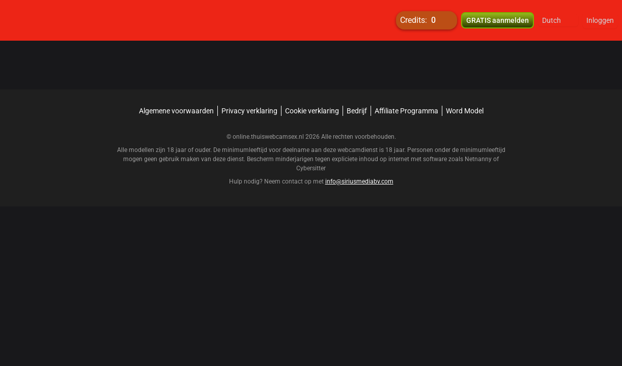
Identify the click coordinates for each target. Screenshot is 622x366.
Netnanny (479, 159)
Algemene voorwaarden (176, 111)
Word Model (465, 111)
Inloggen (600, 20)
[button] (558, 20)
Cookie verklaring (312, 111)
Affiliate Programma (406, 111)
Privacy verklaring (249, 111)
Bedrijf (357, 111)
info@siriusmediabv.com (359, 181)
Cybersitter (311, 168)
